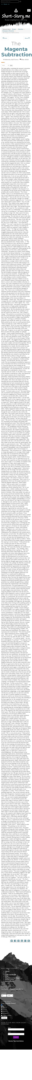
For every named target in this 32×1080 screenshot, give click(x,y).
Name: (9, 1027)
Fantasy (5, 1007)
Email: (9, 1032)
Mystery (5, 1011)
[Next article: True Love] (27, 38)
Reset (5, 4)
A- (2, 4)
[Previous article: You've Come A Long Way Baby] (4, 38)
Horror (5, 1009)
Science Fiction (7, 1015)
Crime (4, 1005)
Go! (20, 2)
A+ (9, 4)
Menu (29, 10)
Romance (5, 1013)
